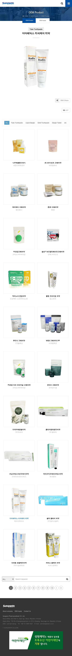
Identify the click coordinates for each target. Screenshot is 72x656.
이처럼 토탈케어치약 (19, 564)
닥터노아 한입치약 (19, 297)
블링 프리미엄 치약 (53, 297)
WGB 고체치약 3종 (53, 341)
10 (52, 588)
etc (65, 123)
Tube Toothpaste (17, 123)
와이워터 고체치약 (19, 208)
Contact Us (27, 611)
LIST (66, 110)
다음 (57, 588)
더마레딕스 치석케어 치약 (19, 519)
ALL (6, 123)
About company (8, 611)
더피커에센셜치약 (19, 430)
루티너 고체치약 (19, 341)
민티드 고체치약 (53, 386)
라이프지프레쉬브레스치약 (53, 475)
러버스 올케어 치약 (53, 564)
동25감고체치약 (19, 252)
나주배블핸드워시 (19, 164)
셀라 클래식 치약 (53, 519)
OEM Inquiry (18, 611)
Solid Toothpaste (43, 123)
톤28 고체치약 (53, 208)
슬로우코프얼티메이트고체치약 (53, 252)
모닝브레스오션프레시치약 (19, 475)
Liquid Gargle (30, 123)
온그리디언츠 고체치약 (53, 164)
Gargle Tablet (56, 123)
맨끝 (61, 588)
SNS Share (62, 100)
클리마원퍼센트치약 (53, 430)
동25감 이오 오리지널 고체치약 (19, 386)
